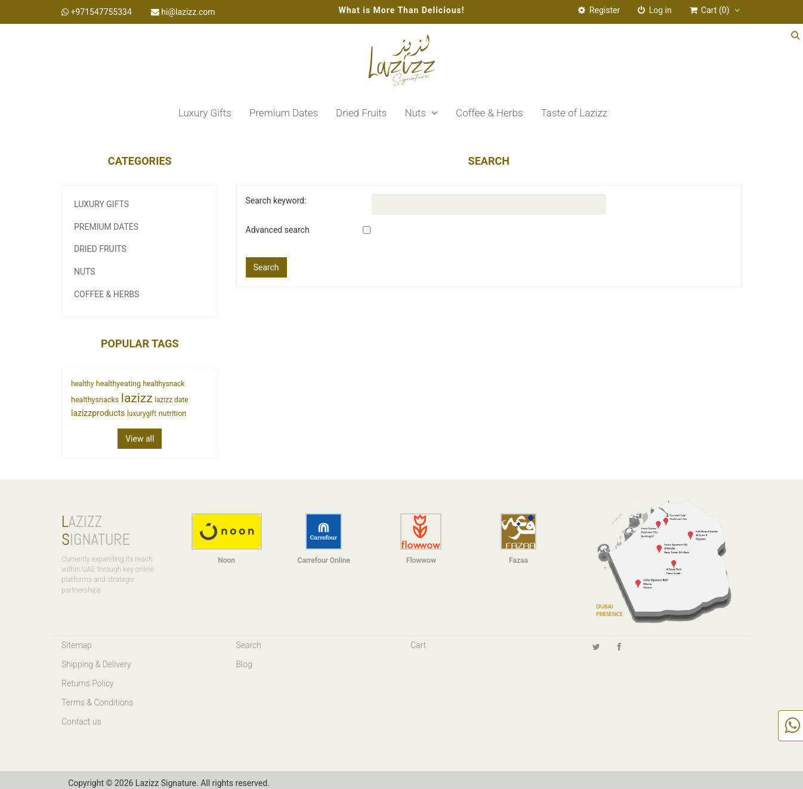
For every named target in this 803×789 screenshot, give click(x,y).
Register (599, 10)
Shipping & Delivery (96, 664)
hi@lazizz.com (183, 12)
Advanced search (278, 230)
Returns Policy (87, 683)
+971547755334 (96, 12)
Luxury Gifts (204, 113)
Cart (418, 645)
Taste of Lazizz (574, 113)
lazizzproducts (98, 413)
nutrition (173, 413)
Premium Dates (283, 113)
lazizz (137, 398)
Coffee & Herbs (489, 113)
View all (139, 438)
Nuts (421, 113)
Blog (244, 664)
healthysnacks (95, 399)
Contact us (81, 721)
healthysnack (163, 384)
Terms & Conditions (97, 702)
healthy (82, 384)
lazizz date (171, 400)
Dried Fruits (361, 113)
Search (249, 645)
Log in (654, 10)
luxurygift (141, 413)
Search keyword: (276, 200)
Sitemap (76, 645)
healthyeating (118, 383)
